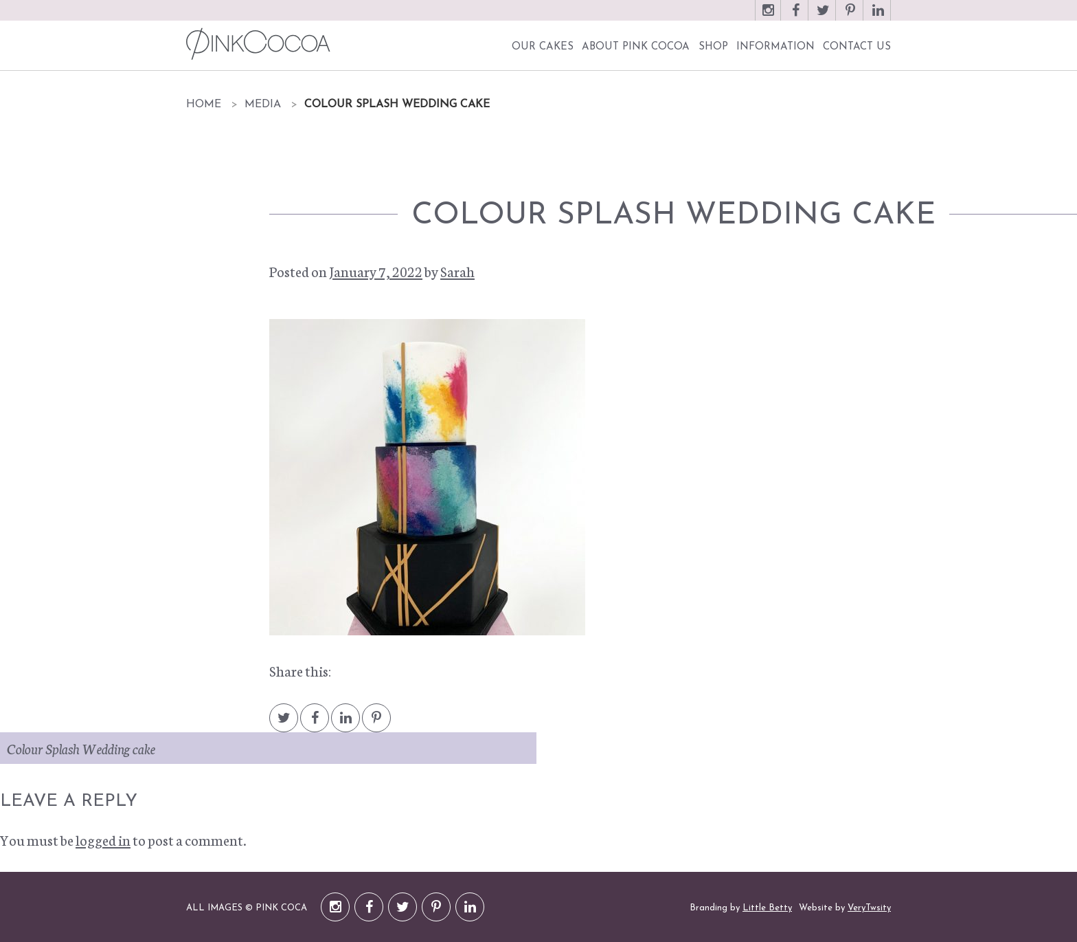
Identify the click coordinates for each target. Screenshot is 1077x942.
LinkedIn (345, 724)
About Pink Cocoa (636, 47)
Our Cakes (543, 47)
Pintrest (376, 724)
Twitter (284, 724)
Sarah (457, 271)
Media (263, 104)
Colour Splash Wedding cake (81, 748)
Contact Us (857, 47)
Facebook (314, 724)
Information (775, 47)
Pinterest (436, 907)
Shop (713, 47)
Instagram (335, 907)
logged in (103, 839)
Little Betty (767, 907)
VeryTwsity (869, 907)
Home (203, 104)
